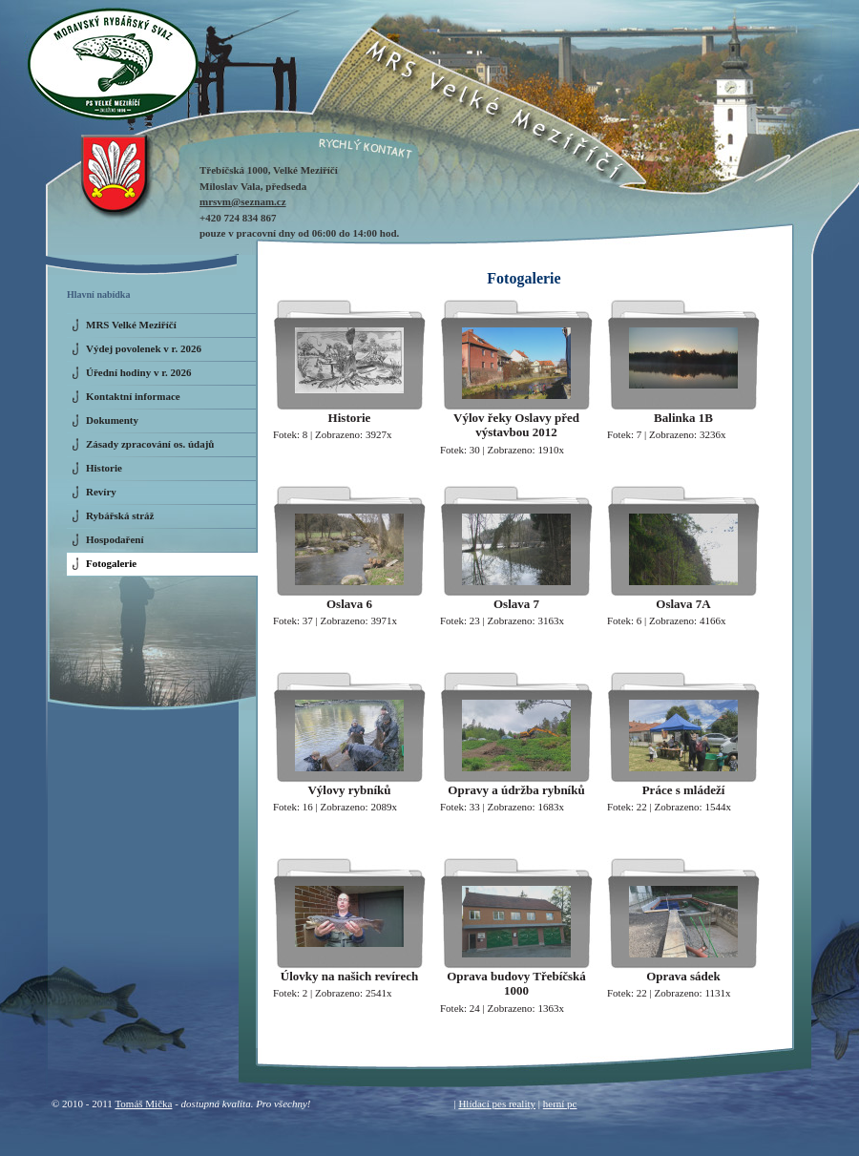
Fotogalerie (111, 563)
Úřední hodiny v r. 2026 (139, 372)
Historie (104, 467)
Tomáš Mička (143, 1103)
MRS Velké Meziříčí (131, 324)
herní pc (560, 1103)
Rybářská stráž (120, 515)
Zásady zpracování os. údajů (150, 444)
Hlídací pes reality (496, 1103)
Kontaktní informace (133, 396)
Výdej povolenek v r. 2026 (143, 348)
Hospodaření (115, 539)
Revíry (101, 491)
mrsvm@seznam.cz (242, 201)
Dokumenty (112, 420)
